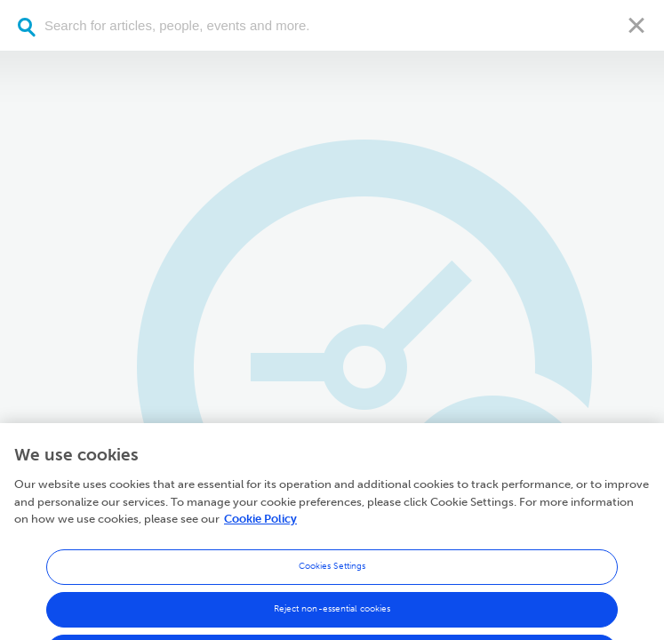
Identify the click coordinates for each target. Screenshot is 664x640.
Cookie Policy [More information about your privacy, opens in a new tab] (260, 526)
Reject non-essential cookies (332, 616)
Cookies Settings (332, 573)
